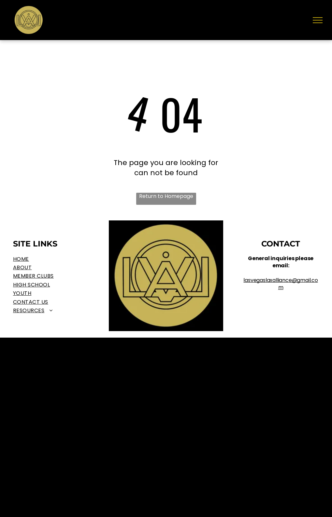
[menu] (317, 20)
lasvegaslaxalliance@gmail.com (280, 283)
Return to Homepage (166, 196)
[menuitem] (51, 259)
